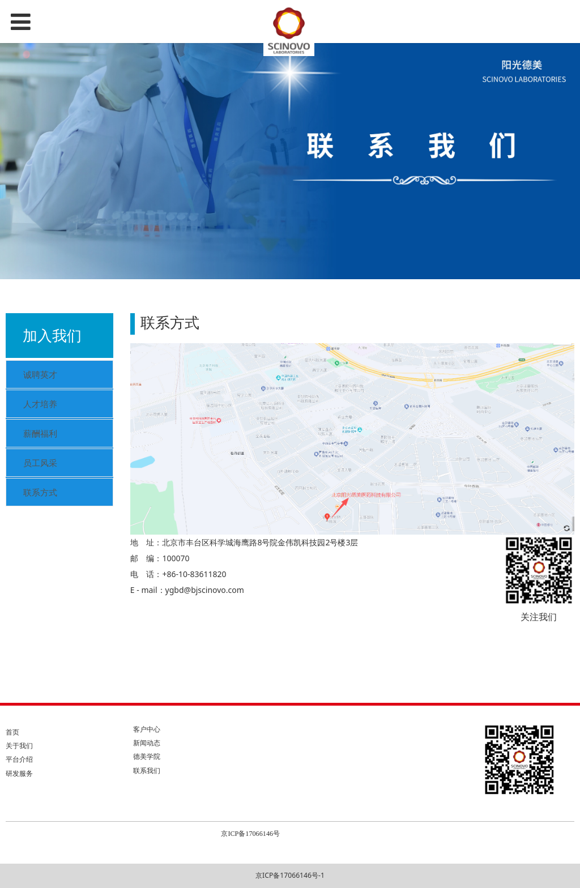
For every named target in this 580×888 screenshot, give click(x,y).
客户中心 (146, 729)
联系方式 (40, 492)
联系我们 (146, 770)
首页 (12, 732)
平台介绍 (19, 759)
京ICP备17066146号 (250, 834)
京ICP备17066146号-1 (290, 875)
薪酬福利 (40, 433)
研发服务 (19, 773)
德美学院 (146, 756)
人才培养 (40, 403)
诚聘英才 (40, 374)
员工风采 (40, 462)
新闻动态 (146, 743)
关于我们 (19, 745)
